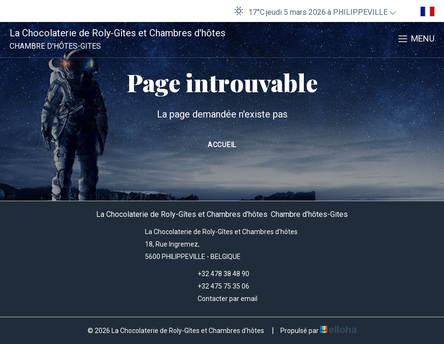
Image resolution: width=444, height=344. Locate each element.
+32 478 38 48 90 (218, 273)
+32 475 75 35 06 (218, 286)
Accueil (222, 145)
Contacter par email (222, 298)
